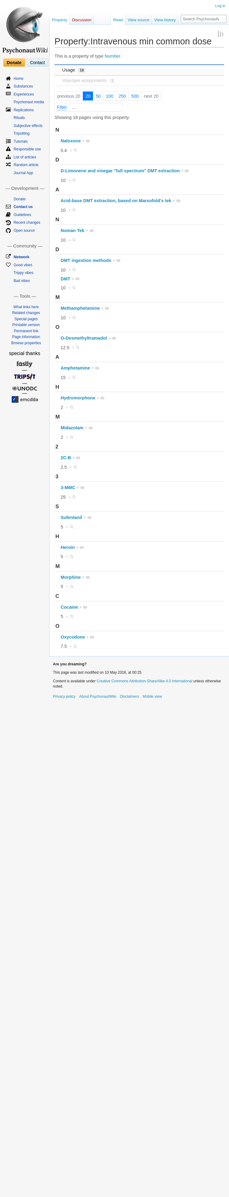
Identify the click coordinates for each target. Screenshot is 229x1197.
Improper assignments (88, 80)
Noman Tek (72, 230)
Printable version (26, 325)
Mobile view (152, 696)
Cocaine (69, 607)
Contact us (23, 207)
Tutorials (21, 141)
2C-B (66, 457)
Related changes (26, 313)
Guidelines (22, 215)
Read (118, 20)
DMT (65, 278)
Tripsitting (22, 133)
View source (139, 20)
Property (59, 20)
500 (135, 96)
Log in (220, 6)
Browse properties (26, 343)
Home (18, 78)
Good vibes (23, 265)
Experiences (24, 94)
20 (88, 96)
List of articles (25, 157)
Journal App (23, 173)
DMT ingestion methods (86, 260)
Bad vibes (22, 281)
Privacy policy (64, 696)
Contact (37, 62)
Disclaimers (129, 696)
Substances (23, 86)
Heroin (68, 547)
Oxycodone (73, 637)
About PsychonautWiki (97, 696)
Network (21, 257)
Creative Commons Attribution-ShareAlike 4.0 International (144, 681)
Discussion (81, 20)
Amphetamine (75, 368)
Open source (24, 230)
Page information (26, 337)
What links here (26, 307)
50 (98, 96)
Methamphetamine (80, 308)
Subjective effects (28, 126)
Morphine (71, 577)
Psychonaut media (29, 102)
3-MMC (68, 487)
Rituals (19, 118)
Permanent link (26, 331)
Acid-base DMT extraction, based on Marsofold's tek (116, 200)
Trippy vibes (23, 273)
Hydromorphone (78, 397)
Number (112, 56)
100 (109, 96)
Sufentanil (71, 517)
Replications (24, 110)
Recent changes (27, 222)
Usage (73, 70)
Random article (26, 165)
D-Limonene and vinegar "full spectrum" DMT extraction (120, 170)
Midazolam (72, 427)
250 (122, 96)
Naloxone (71, 140)
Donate (14, 62)
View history (165, 20)
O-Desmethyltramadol (84, 338)
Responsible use (27, 149)
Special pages (26, 319)
